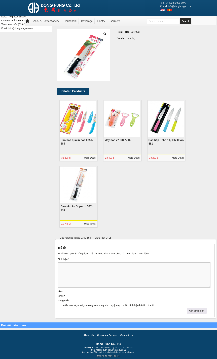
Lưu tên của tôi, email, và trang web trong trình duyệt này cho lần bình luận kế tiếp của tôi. (107, 305)
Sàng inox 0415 (104, 237)
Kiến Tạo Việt (114, 356)
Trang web (63, 300)
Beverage (87, 21)
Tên (60, 291)
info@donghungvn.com (21, 28)
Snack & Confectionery (45, 21)
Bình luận (63, 259)
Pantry (101, 21)
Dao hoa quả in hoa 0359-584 (74, 237)
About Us (89, 335)
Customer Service (107, 335)
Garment (115, 21)
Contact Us (126, 335)
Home (27, 21)
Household (70, 21)
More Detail (89, 157)
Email (61, 296)
